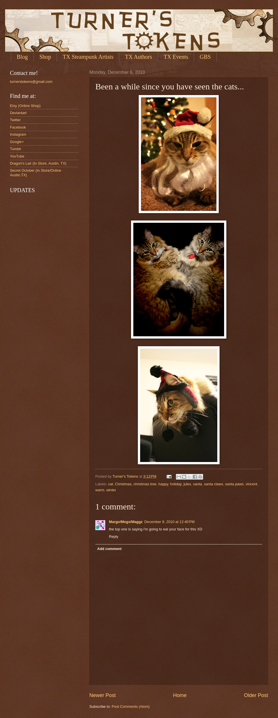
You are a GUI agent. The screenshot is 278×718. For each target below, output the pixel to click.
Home (180, 695)
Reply (113, 536)
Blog (22, 57)
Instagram (18, 134)
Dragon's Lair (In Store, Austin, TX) (38, 163)
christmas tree (145, 484)
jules (187, 484)
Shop (45, 57)
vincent (251, 484)
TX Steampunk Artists (88, 57)
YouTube (17, 156)
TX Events (176, 57)
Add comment (109, 549)
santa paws (234, 484)
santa (197, 484)
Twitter (15, 120)
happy (163, 484)
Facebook (18, 127)
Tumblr (15, 149)
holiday (176, 484)
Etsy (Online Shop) (25, 106)
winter (111, 490)
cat (110, 484)
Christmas (123, 484)
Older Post (256, 695)
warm (99, 490)
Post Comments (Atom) (131, 706)
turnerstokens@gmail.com (31, 81)
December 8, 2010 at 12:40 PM (169, 522)
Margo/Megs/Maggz (126, 522)
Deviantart (18, 113)
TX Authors (138, 57)
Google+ (17, 142)
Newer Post (102, 695)
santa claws (213, 484)
